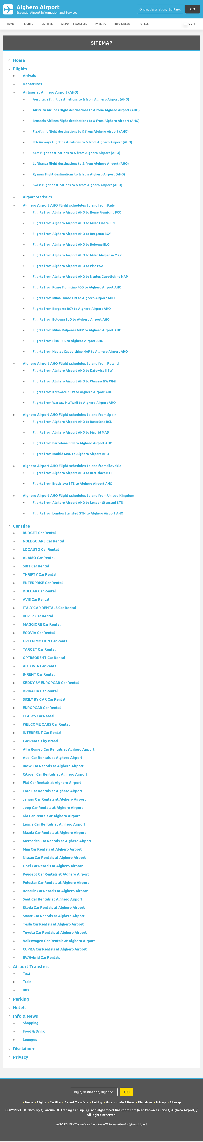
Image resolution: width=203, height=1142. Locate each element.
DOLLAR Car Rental (39, 592)
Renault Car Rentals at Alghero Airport (55, 891)
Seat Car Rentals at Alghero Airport (52, 900)
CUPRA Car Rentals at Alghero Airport (55, 950)
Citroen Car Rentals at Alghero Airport (55, 775)
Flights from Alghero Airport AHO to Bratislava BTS (72, 473)
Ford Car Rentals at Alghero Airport (52, 791)
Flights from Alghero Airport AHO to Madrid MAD (71, 433)
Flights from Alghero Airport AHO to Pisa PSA (68, 266)
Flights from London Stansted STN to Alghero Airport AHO (78, 514)
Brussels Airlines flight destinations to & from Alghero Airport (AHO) (86, 121)
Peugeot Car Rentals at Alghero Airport (56, 875)
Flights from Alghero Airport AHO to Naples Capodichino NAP (80, 277)
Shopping (30, 1023)
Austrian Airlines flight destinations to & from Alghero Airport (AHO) (86, 110)
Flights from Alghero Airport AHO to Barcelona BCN (72, 422)
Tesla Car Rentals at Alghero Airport (53, 925)
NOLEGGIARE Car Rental (43, 542)
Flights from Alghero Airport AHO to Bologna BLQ (71, 245)
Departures (32, 84)
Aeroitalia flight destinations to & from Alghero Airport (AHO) (81, 100)
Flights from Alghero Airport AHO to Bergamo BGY (72, 234)
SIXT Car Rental (36, 567)
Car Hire (47, 24)
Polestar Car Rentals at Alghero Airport (56, 883)
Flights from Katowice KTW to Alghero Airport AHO (73, 392)
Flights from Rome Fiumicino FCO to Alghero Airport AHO (77, 288)
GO (192, 9)
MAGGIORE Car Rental (41, 625)
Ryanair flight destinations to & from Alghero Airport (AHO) (79, 175)
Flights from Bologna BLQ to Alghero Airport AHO (71, 320)
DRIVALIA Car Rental (40, 692)
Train (27, 982)
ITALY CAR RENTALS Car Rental (49, 608)
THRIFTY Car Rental (39, 575)
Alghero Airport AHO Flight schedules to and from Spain (69, 415)
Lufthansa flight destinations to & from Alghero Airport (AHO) (81, 164)
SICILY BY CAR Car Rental (44, 700)
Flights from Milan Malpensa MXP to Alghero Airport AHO (77, 330)
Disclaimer (24, 1049)
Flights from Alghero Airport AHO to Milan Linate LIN (74, 223)
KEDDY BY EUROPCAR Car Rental (51, 683)
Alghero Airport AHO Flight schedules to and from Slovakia (72, 466)
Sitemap (175, 1103)
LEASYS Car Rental (38, 717)
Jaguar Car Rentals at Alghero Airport (54, 800)
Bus (26, 991)
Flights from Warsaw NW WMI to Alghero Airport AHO (74, 403)
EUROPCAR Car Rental (42, 708)
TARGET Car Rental (39, 650)
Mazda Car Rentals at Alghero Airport (54, 833)
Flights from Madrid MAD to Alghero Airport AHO (71, 454)
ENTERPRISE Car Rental (43, 583)
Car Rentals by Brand (40, 741)
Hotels (143, 24)
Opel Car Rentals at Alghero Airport (53, 866)
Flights (28, 24)
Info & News (122, 24)
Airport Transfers (74, 24)
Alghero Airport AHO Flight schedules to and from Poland (71, 364)
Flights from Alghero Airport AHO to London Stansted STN (78, 503)
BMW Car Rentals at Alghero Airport (53, 766)
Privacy (20, 1057)
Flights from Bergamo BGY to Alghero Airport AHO (72, 309)
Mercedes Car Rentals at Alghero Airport (57, 841)
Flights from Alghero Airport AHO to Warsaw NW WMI (74, 382)
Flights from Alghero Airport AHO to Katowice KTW (73, 371)
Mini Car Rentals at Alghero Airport (52, 850)
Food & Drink (34, 1032)
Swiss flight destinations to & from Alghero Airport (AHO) (77, 185)
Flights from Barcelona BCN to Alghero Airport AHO (72, 443)
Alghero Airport (46, 9)
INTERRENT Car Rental (42, 733)
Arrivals (29, 76)
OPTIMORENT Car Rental (44, 658)
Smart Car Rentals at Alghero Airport (54, 916)
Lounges (30, 1040)
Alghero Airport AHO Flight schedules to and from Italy (69, 206)
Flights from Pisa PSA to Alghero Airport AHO (68, 341)
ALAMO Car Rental (39, 558)
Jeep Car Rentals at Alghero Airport (53, 808)
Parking (100, 24)
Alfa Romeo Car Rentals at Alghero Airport (59, 750)
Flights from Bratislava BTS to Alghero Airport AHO (72, 484)
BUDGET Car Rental (39, 533)
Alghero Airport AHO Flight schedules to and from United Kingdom (78, 496)
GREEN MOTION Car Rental (46, 642)
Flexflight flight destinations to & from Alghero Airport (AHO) (81, 132)
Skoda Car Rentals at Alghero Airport (54, 908)
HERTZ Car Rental (38, 617)
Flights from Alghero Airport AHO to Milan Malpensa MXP (77, 256)
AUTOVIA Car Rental (40, 667)
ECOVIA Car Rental (39, 633)
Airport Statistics (37, 197)
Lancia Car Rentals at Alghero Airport (54, 825)
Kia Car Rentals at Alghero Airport (51, 816)
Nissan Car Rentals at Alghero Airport (54, 858)
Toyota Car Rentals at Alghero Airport (55, 933)
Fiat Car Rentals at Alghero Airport (52, 783)
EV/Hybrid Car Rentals (41, 958)
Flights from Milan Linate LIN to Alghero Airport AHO (74, 298)
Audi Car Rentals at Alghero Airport (52, 758)
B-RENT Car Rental (39, 675)
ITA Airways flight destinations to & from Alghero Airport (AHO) (82, 143)
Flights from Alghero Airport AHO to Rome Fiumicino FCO (77, 213)
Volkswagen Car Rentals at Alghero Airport (59, 941)
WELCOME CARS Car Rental (46, 725)
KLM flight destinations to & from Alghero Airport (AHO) (76, 153)
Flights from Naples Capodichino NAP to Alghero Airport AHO (80, 352)
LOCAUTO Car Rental (41, 550)
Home (10, 24)
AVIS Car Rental (36, 600)
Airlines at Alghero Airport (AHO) (50, 93)
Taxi (26, 974)
